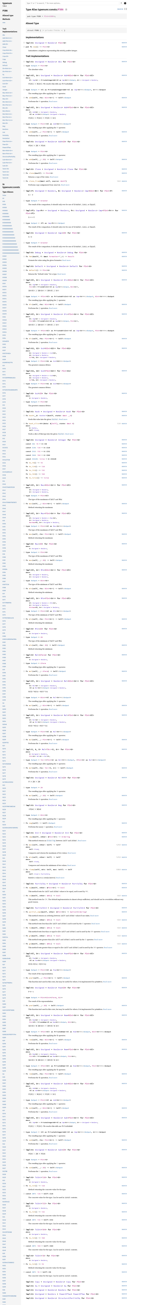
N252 (4, 901)
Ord (4, 132)
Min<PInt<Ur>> (7, 105)
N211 (4, 752)
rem (30, 1040)
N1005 (5, 268)
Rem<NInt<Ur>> (8, 151)
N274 (4, 980)
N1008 (5, 277)
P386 (5, 10)
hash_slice (34, 423)
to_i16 (32, 466)
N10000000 (6, 220)
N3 (3, 1074)
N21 (4, 746)
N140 (4, 484)
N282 (4, 1013)
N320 (4, 1147)
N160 (4, 557)
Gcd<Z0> (5, 84)
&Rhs (49, 896)
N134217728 (6, 460)
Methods (6, 19)
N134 (4, 457)
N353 (4, 1269)
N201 (4, 712)
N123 (4, 417)
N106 (4, 347)
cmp (30, 837)
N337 (4, 1208)
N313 (4, 1123)
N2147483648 (7, 764)
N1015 (4, 302)
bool (63, 888)
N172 (4, 606)
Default (5, 65)
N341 (4, 1223)
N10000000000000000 (10, 247)
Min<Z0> (5, 108)
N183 (4, 648)
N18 (4, 633)
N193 (4, 682)
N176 (4, 621)
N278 (4, 995)
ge (30, 944)
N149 (4, 518)
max (30, 504)
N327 (4, 1168)
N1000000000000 (8, 235)
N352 (4, 1266)
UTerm (53, 997)
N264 (4, 943)
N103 (4, 335)
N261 (4, 931)
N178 (4, 627)
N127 (4, 429)
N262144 (5, 937)
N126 (4, 426)
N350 (4, 1256)
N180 (4, 636)
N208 (4, 736)
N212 (4, 755)
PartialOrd (6, 138)
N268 (4, 955)
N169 (4, 591)
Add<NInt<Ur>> (7, 38)
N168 (4, 587)
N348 (4, 1247)
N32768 (5, 1171)
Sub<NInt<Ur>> (7, 160)
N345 (4, 1238)
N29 (4, 1041)
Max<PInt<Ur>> (7, 96)
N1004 (5, 265)
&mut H (70, 423)
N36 (4, 1290)
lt (30, 920)
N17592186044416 (8, 618)
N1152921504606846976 (10, 390)
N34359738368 (7, 1232)
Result (71, 256)
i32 (39, 451)
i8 (37, 444)
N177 (4, 624)
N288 (4, 1031)
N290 (4, 1044)
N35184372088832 (8, 1262)
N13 (4, 439)
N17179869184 (7, 603)
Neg (4, 126)
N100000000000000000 (11, 250)
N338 (4, 1211)
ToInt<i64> (6, 175)
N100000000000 (8, 232)
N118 (4, 399)
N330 (4, 1183)
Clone (4, 47)
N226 (4, 809)
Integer (5, 90)
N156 (4, 542)
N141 (4, 490)
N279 (4, 998)
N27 (4, 965)
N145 (4, 505)
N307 (4, 1101)
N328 (4, 1174)
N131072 (5, 448)
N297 (4, 1065)
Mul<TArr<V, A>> (8, 120)
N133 (4, 454)
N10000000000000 (9, 238)
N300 (4, 1080)
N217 (4, 773)
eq (30, 888)
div (30, 304)
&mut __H (67, 415)
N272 (4, 974)
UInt (48, 997)
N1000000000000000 (10, 244)
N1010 (5, 286)
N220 (4, 788)
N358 (4, 1284)
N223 (4, 797)
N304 (4, 1092)
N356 (4, 1278)
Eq (3, 74)
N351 (4, 1259)
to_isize (33, 478)
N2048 (5, 724)
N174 (4, 612)
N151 (4, 527)
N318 (4, 1138)
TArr (49, 749)
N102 (4, 317)
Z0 (64, 141)
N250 (4, 895)
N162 (4, 563)
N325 (4, 1162)
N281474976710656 (8, 1010)
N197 (4, 694)
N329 (4, 1177)
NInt (71, 75)
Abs (4, 35)
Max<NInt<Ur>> (8, 93)
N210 (4, 749)
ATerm (42, 655)
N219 (4, 779)
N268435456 (6, 958)
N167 (4, 581)
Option (73, 912)
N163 (4, 566)
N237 (4, 849)
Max (42, 485)
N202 (4, 715)
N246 (4, 879)
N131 (4, 445)
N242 (4, 867)
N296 (4, 1062)
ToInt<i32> (6, 172)
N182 (4, 645)
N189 (4, 667)
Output (34, 66)
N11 (4, 366)
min (30, 588)
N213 (4, 758)
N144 (4, 499)
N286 (4, 1025)
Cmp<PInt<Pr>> (7, 53)
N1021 (4, 323)
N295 (4, 1059)
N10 (4, 201)
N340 (4, 1220)
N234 (4, 840)
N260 (4, 928)
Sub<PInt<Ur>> (7, 163)
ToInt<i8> (6, 178)
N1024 (5, 332)
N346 (4, 1241)
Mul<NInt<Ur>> (7, 114)
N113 (4, 381)
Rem (65, 1015)
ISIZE (34, 459)
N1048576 (6, 341)
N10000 (5, 210)
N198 (4, 697)
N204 (4, 721)
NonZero (5, 129)
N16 (4, 554)
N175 (4, 615)
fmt (30, 256)
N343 (4, 1229)
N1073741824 (7, 353)
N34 (4, 1217)
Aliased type (8, 15)
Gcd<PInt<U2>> (7, 81)
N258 (4, 919)
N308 (4, 1104)
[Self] (54, 423)
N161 (4, 560)
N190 (4, 673)
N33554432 (6, 1202)
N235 (4, 843)
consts (53, 9)
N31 (4, 1110)
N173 (4, 609)
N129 (4, 435)
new (4, 22)
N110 (4, 369)
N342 (4, 1226)
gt (30, 936)
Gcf (30, 357)
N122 (4, 414)
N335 (4, 1199)
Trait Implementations (10, 30)
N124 (4, 420)
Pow (65, 953)
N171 (4, 600)
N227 (4, 812)
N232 (4, 834)
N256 (4, 913)
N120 (4, 408)
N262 (4, 934)
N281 (4, 1007)
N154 (4, 536)
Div (65, 280)
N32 (4, 1144)
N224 (4, 800)
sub (30, 1108)
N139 (4, 478)
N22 (4, 785)
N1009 (5, 280)
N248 (4, 885)
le (30, 928)
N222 (4, 794)
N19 (4, 670)
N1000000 (6, 217)
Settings (125, 3)
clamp (31, 869)
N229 (4, 819)
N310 (4, 1113)
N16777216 (6, 584)
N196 (4, 691)
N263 (4, 940)
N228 (4, 816)
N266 (4, 949)
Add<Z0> (5, 44)
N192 (4, 679)
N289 (4, 1037)
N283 (4, 1016)
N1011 (4, 290)
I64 (33, 455)
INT (33, 1194)
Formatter (53, 256)
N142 (4, 493)
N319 (4, 1141)
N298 (4, 1068)
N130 (4, 442)
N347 (4, 1244)
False (4, 195)
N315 (4, 1129)
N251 (4, 898)
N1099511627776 (8, 362)
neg (30, 823)
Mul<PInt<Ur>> (7, 117)
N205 (4, 727)
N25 (4, 892)
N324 (4, 1159)
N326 (4, 1165)
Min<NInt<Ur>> (7, 102)
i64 (39, 455)
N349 (4, 1250)
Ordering (66, 837)
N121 (4, 411)
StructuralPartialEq (9, 157)
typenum (7, 3)
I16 (33, 448)
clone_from (34, 181)
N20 (4, 706)
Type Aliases (8, 192)
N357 (4, 1281)
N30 (4, 1077)
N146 (4, 508)
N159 (4, 551)
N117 (4, 396)
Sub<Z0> (5, 166)
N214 (4, 761)
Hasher (42, 415)
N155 (4, 539)
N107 (4, 350)
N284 (4, 1019)
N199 (4, 700)
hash (31, 415)
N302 (4, 1086)
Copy (4, 59)
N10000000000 (8, 229)
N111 (4, 372)
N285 (4, 1022)
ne (30, 896)
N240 (4, 861)
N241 (4, 864)
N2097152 (6, 743)
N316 (4, 1132)
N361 (4, 1299)
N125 (4, 423)
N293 (4, 1053)
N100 (4, 204)
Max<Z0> (5, 99)
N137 (4, 469)
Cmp (34, 80)
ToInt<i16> (6, 169)
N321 (4, 1150)
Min (42, 570)
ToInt (38, 1177)
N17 (4, 594)
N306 (4, 1098)
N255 (4, 910)
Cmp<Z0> (6, 56)
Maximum (32, 522)
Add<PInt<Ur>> (7, 41)
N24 (4, 858)
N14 (4, 481)
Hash (4, 87)
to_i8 (31, 463)
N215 (4, 767)
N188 (4, 664)
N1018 (5, 311)
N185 (4, 654)
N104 (4, 338)
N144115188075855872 (10, 502)
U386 (51, 16)
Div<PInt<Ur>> (7, 71)
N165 (4, 575)
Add (65, 75)
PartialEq (6, 135)
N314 (4, 1126)
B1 (59, 997)
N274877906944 (7, 983)
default (32, 270)
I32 (33, 451)
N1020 (5, 320)
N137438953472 (7, 472)
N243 (4, 870)
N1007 (5, 274)
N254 (4, 907)
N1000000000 (7, 226)
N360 (4, 1293)
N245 (4, 876)
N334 (4, 1196)
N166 (4, 578)
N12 (4, 405)
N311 (4, 1117)
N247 (4, 882)
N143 (4, 496)
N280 (4, 1004)
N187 (4, 660)
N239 (4, 855)
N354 (4, 1272)
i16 (39, 448)
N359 (4, 1287)
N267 (4, 952)
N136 (4, 466)
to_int (32, 1186)
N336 (4, 1205)
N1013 (4, 296)
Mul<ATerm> (6, 111)
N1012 (4, 293)
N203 (4, 718)
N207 (4, 733)
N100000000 (7, 223)
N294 (4, 1056)
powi (31, 978)
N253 (4, 904)
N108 (4, 356)
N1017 (4, 308)
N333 (4, 1193)
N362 (4, 1302)
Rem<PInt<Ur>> (8, 154)
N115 (4, 387)
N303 (4, 1089)
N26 (4, 925)
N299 (4, 1071)
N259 (4, 922)
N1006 (5, 271)
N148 (4, 515)
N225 (4, 803)
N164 (4, 572)
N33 (4, 1180)
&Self (63, 181)
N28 (4, 1001)
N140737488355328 (9, 487)
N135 (4, 463)
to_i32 (32, 470)
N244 (4, 873)
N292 (4, 1050)
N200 (4, 709)
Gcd (42, 348)
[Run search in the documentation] (72, 3)
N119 (4, 402)
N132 (4, 451)
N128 (4, 432)
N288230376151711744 (9, 1034)
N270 (4, 968)
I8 (33, 444)
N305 (4, 1095)
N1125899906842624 (9, 378)
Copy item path (66, 9)
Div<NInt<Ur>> (7, 68)
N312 (4, 1120)
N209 (4, 740)
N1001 (5, 256)
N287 (4, 1028)
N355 (4, 1275)
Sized (36, 430)
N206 (4, 730)
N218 (4, 776)
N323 (4, 1156)
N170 (4, 597)
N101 (4, 283)
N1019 (4, 314)
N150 (4, 524)
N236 (4, 846)
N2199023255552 (8, 782)
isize (42, 459)
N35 (4, 1253)
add (30, 98)
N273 (4, 977)
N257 (4, 916)
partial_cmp (35, 912)
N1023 (5, 329)
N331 (4, 1186)
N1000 (5, 207)
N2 (3, 703)
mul (30, 671)
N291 (4, 1047)
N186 (4, 657)
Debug (5, 62)
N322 (4, 1153)
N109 (4, 359)
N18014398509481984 (9, 639)
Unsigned (39, 43)
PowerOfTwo (7, 147)
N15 (4, 521)
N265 (4, 946)
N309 (4, 1107)
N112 (4, 375)
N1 (3, 198)
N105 (4, 344)
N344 (4, 1235)
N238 (4, 852)
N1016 (4, 305)
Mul (37, 655)
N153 (4, 533)
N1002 (5, 259)
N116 (4, 393)
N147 (4, 511)
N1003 (5, 262)
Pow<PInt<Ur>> (7, 141)
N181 (4, 642)
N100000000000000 (9, 241)
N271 (4, 971)
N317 (4, 1135)
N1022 (5, 326)
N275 (4, 986)
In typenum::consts (11, 186)
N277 (4, 992)
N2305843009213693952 (10, 828)
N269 (4, 961)
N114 (4, 384)
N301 (4, 1083)
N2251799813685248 (9, 806)
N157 (4, 545)
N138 (4, 475)
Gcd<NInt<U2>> (8, 78)
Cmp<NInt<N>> (7, 50)
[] (126, 9)
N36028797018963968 (9, 1296)
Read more (53, 101)
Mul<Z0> (5, 123)
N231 (4, 831)
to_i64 (32, 474)
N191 (4, 676)
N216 (4, 770)
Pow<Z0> (5, 144)
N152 (4, 530)
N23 (4, 822)
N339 (4, 1214)
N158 (4, 548)
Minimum (32, 607)
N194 (4, 685)
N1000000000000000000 (11, 253)
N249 (4, 889)
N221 (4, 791)
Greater (44, 201)
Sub (65, 1083)
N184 (4, 651)
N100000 (5, 214)
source (120, 9)
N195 (4, 688)
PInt (46, 16)
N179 (4, 630)
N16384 (5, 569)
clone (31, 173)
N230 (4, 825)
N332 (4, 1190)
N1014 (4, 299)
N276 (4, 989)
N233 (4, 837)
